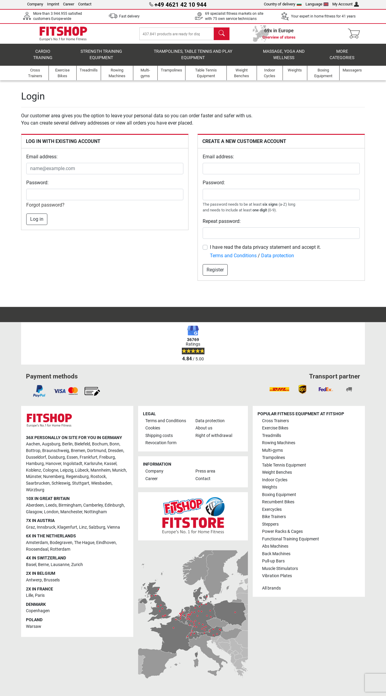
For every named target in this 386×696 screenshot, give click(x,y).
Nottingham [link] (95, 511)
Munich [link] (119, 470)
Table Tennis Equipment (284, 465)
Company (35, 4)
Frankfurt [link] (88, 457)
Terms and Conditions (233, 260)
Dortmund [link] (96, 450)
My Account (345, 4)
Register (215, 274)
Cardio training (42, 59)
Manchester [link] (71, 511)
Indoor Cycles (274, 479)
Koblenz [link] (33, 470)
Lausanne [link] (60, 564)
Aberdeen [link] (35, 505)
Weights (269, 487)
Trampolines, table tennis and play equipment (193, 59)
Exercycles (272, 509)
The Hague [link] (84, 542)
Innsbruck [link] (46, 527)
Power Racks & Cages (282, 531)
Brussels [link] (52, 580)
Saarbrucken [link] (38, 483)
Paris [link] (40, 595)
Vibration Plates (277, 575)
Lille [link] (29, 595)
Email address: (42, 161)
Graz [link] (30, 527)
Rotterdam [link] (60, 549)
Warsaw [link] (33, 626)
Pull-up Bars (273, 561)
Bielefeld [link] (82, 444)
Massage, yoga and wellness (284, 59)
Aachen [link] (33, 444)
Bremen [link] (78, 450)
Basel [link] (31, 564)
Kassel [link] (110, 464)
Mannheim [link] (100, 470)
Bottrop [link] (33, 450)
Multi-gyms (272, 450)
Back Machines (276, 553)
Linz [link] (83, 527)
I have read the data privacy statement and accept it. (265, 251)
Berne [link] (43, 564)
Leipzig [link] (66, 470)
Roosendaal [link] (37, 549)
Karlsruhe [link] (93, 464)
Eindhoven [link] (106, 542)
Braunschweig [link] (55, 450)
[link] (39, 391)
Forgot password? (45, 209)
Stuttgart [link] (80, 483)
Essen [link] (72, 457)
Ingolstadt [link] (72, 464)
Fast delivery (129, 16)
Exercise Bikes (275, 428)
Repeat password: (222, 225)
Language (317, 4)
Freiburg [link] (107, 457)
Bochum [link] (100, 444)
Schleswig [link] (61, 483)
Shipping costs (159, 435)
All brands (271, 588)
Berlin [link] (67, 444)
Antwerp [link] (34, 580)
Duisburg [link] (56, 457)
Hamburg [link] (35, 464)
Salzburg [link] (97, 527)
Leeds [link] (51, 505)
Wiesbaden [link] (101, 483)
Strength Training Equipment (101, 59)
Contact (84, 4)
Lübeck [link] (82, 470)
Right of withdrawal (213, 435)
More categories (342, 59)
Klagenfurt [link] (67, 527)
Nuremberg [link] (53, 476)
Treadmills (271, 435)
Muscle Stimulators (280, 568)
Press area (205, 471)
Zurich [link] (77, 564)
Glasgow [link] (34, 511)
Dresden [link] (115, 450)
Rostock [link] (98, 476)
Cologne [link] (50, 470)
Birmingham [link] (70, 505)
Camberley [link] (93, 505)
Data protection (277, 260)
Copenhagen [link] (38, 611)
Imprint (53, 4)
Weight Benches (277, 472)
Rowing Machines (278, 443)
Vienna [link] (113, 527)
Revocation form (160, 443)
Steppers (270, 524)
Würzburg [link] (35, 489)
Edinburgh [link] (114, 505)
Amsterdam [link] (37, 542)
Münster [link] (33, 476)
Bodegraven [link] (61, 542)
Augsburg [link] (51, 444)
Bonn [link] (114, 444)
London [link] (51, 511)
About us (203, 428)
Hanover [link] (53, 464)
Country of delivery (283, 4)
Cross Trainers (275, 420)
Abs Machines (275, 546)
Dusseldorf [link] (36, 457)
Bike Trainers (274, 517)
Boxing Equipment (279, 494)
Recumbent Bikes (278, 502)
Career (68, 4)
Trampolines (273, 457)
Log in (36, 223)
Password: (37, 187)
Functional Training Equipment (290, 539)
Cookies (152, 428)
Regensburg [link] (77, 476)
